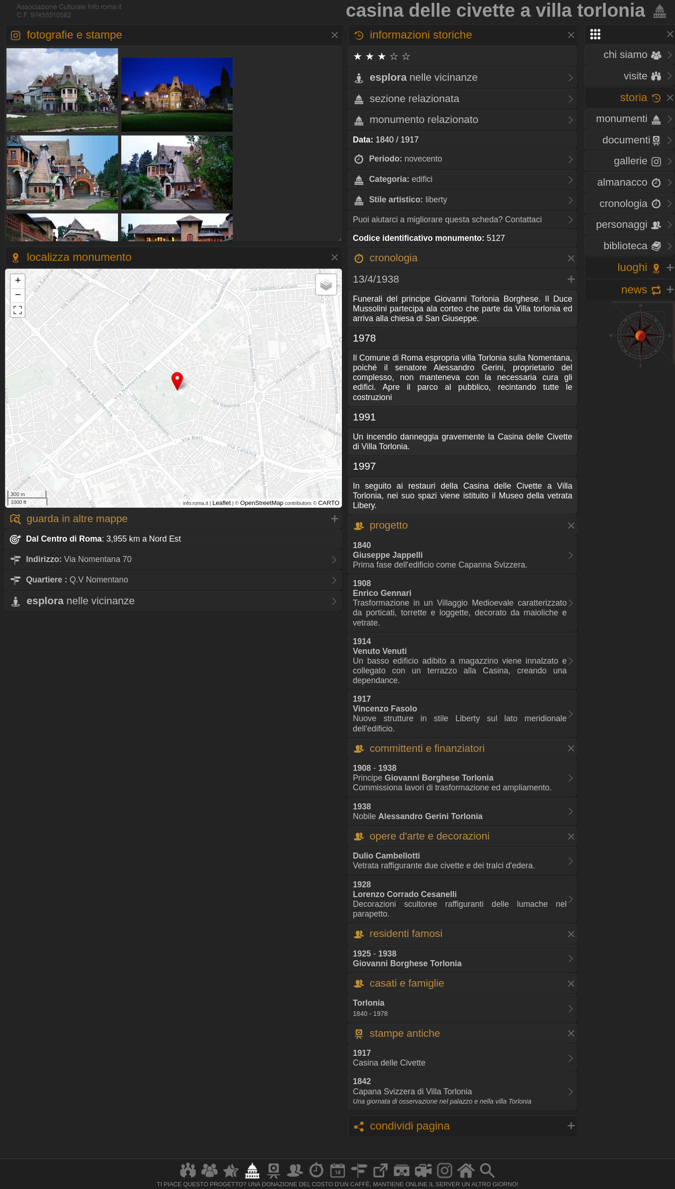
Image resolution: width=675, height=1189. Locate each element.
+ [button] (18, 281)
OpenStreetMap (261, 502)
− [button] (18, 296)
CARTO (329, 502)
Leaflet (221, 502)
